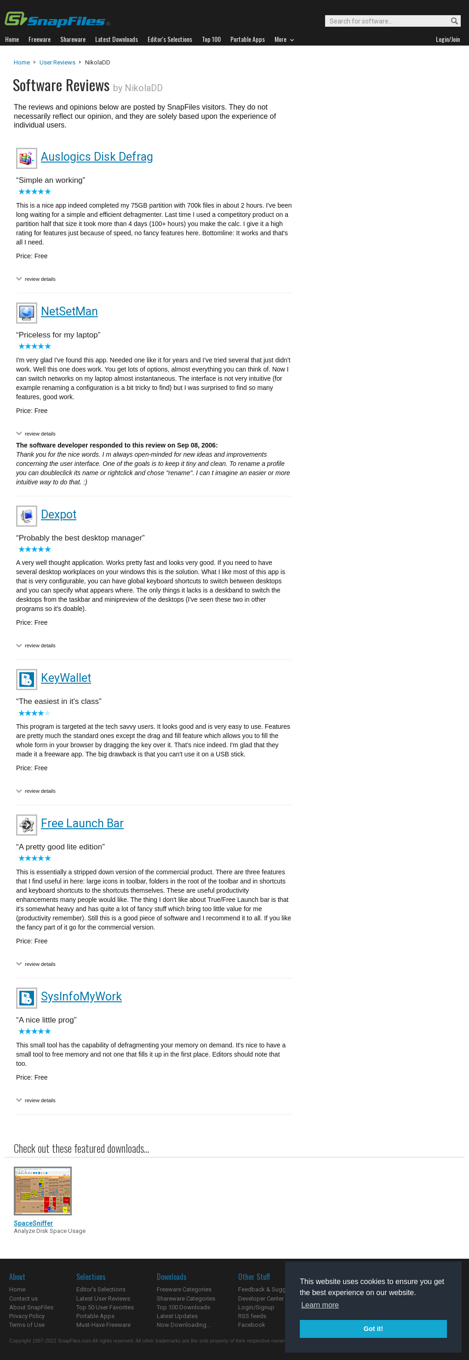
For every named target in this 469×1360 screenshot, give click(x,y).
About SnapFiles (31, 1307)
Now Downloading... (184, 1324)
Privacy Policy (27, 1316)
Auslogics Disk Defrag (97, 156)
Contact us (23, 1298)
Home (22, 62)
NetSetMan (69, 311)
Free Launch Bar (82, 823)
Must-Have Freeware (103, 1324)
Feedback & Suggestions (272, 1289)
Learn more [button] (320, 1305)
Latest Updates (177, 1316)
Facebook (251, 1324)
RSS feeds (252, 1316)
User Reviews (57, 62)
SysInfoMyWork (81, 996)
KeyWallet (66, 678)
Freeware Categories (184, 1289)
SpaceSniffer (33, 1223)
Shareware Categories (186, 1298)
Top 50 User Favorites (105, 1307)
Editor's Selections (101, 1289)
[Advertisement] (377, 245)
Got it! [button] (373, 1328)
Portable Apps (95, 1316)
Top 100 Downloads (183, 1307)
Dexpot (58, 514)
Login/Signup (256, 1307)
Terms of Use (27, 1324)
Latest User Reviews (103, 1298)
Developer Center (261, 1298)
